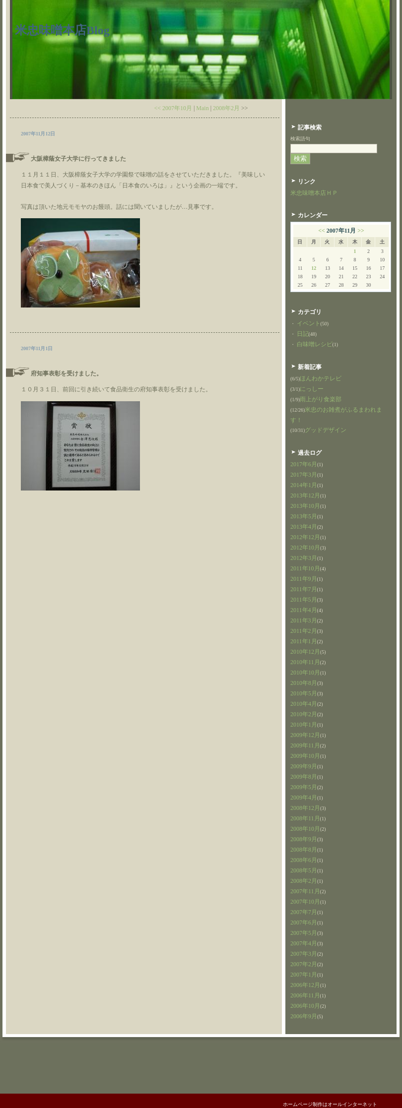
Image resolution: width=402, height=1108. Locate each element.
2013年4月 (303, 526)
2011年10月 (305, 568)
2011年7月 (303, 589)
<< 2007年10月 (173, 108)
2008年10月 (305, 828)
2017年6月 (303, 464)
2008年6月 (303, 860)
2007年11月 (305, 891)
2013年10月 (305, 505)
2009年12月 (305, 735)
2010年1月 (303, 724)
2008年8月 (303, 849)
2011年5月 (303, 599)
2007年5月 (303, 932)
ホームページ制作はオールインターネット (330, 1104)
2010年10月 (305, 672)
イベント (309, 323)
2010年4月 (303, 703)
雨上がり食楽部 (320, 399)
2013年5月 (303, 516)
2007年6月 (303, 922)
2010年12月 (305, 651)
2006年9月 (303, 1016)
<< (321, 230)
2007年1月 (303, 974)
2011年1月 (303, 641)
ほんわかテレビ (320, 378)
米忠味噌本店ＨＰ (314, 192)
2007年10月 (305, 901)
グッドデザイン (325, 430)
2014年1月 (303, 485)
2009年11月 (305, 745)
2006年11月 (305, 995)
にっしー (312, 388)
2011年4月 (303, 610)
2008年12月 (305, 807)
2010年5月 (303, 693)
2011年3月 (303, 620)
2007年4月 (303, 943)
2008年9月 (303, 839)
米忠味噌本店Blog (62, 30)
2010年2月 (303, 714)
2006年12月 (305, 985)
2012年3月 (303, 557)
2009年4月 (303, 797)
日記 (303, 333)
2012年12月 (305, 537)
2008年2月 (226, 108)
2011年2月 (303, 630)
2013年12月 (305, 495)
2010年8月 (303, 682)
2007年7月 (303, 912)
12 (313, 268)
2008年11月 (305, 818)
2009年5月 (303, 787)
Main (202, 108)
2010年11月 (305, 662)
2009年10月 (305, 755)
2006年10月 (305, 1005)
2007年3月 (303, 953)
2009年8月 (303, 776)
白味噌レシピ (315, 344)
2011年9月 (303, 578)
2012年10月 (305, 547)
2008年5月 (303, 870)
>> (360, 230)
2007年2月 (303, 964)
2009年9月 (303, 766)
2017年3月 (303, 474)
